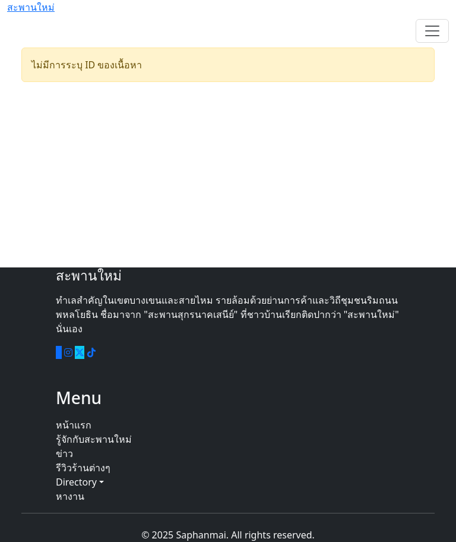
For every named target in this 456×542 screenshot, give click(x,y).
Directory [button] (80, 482)
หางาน (70, 496)
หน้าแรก (73, 424)
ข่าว (64, 453)
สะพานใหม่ (31, 7)
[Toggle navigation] (432, 31)
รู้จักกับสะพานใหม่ (94, 439)
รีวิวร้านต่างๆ (83, 467)
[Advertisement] (228, 175)
